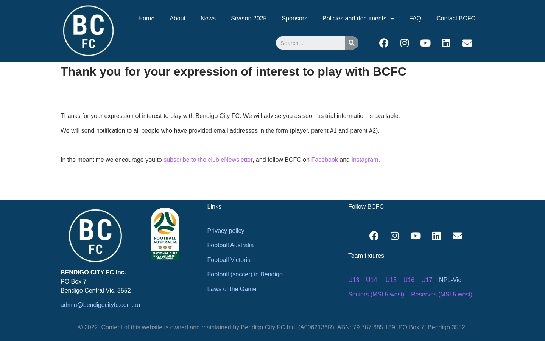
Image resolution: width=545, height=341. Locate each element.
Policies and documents (358, 18)
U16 (408, 280)
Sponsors (294, 18)
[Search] (351, 43)
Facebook (324, 160)
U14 (371, 280)
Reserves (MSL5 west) (441, 294)
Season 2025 (248, 18)
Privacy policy (225, 231)
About (177, 18)
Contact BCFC (455, 18)
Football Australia (230, 245)
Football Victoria (229, 260)
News (208, 18)
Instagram (364, 160)
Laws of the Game (232, 289)
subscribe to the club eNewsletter (208, 160)
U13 (353, 280)
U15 (391, 280)
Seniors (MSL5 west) (376, 294)
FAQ (415, 18)
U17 (426, 280)
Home (147, 18)
